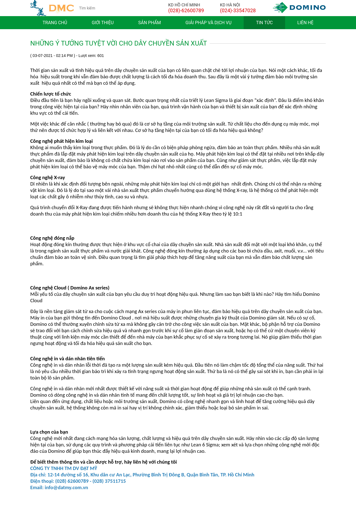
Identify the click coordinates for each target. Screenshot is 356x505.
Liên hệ (305, 22)
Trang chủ (55, 22)
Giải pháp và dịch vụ (209, 22)
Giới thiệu (103, 22)
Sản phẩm (149, 22)
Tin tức (264, 22)
